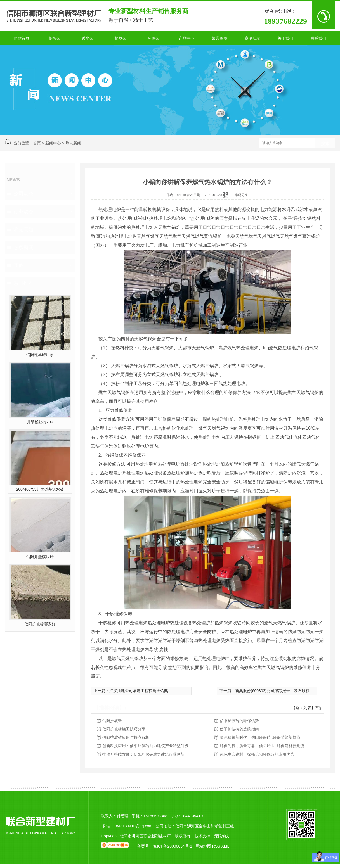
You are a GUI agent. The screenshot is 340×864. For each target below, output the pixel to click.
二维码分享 (239, 195)
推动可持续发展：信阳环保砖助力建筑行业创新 (143, 754)
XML (225, 846)
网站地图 (203, 846)
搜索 (325, 143)
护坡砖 (54, 38)
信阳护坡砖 (112, 720)
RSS (216, 846)
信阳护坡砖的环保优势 (239, 720)
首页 (37, 143)
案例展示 (252, 38)
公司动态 (23, 193)
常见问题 (23, 229)
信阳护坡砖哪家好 (40, 624)
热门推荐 (23, 283)
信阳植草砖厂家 (40, 354)
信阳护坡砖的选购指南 (239, 729)
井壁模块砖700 (40, 422)
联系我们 (318, 38)
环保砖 (153, 38)
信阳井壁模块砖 (40, 556)
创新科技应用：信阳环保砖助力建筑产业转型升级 (145, 746)
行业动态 (23, 211)
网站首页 (21, 38)
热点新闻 (73, 143)
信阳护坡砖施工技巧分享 (123, 729)
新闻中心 (53, 143)
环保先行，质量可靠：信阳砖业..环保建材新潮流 (262, 746)
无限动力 (222, 836)
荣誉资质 (219, 38)
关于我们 (285, 38)
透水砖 (87, 38)
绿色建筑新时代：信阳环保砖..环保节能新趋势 (260, 737)
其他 (18, 265)
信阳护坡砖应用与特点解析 (125, 737)
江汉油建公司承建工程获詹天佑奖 (138, 691)
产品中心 (186, 38)
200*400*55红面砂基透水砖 (40, 489)
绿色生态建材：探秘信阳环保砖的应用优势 (257, 754)
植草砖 (120, 38)
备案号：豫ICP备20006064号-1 (164, 846)
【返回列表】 (303, 708)
